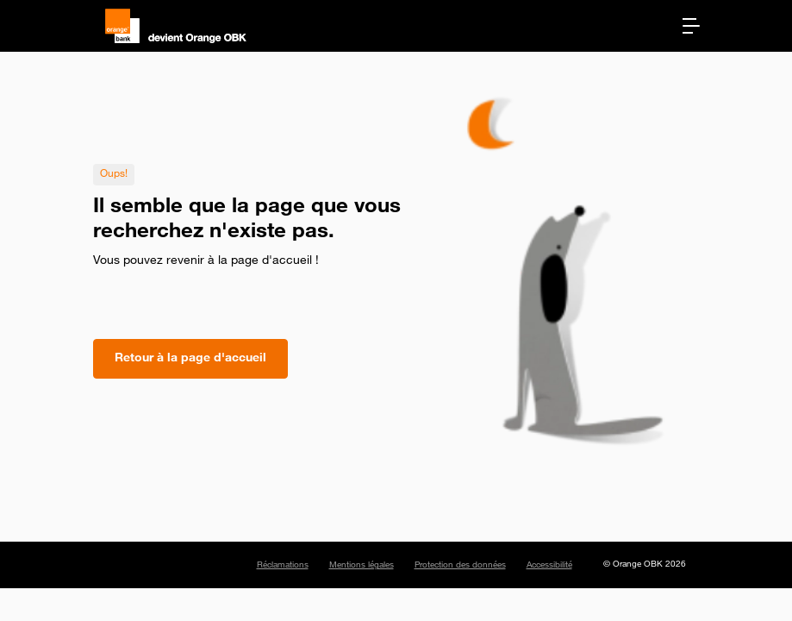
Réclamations (283, 565)
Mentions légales (361, 565)
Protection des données (460, 565)
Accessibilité (549, 565)
